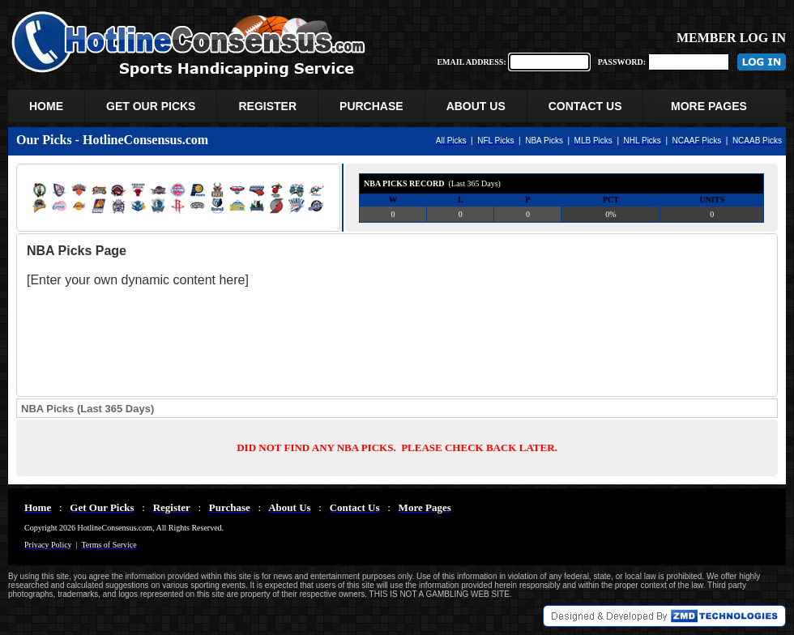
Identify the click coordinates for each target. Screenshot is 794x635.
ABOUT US (476, 106)
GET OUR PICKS (150, 106)
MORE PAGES (714, 106)
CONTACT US (585, 106)
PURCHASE (371, 106)
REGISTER (267, 106)
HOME (46, 106)
